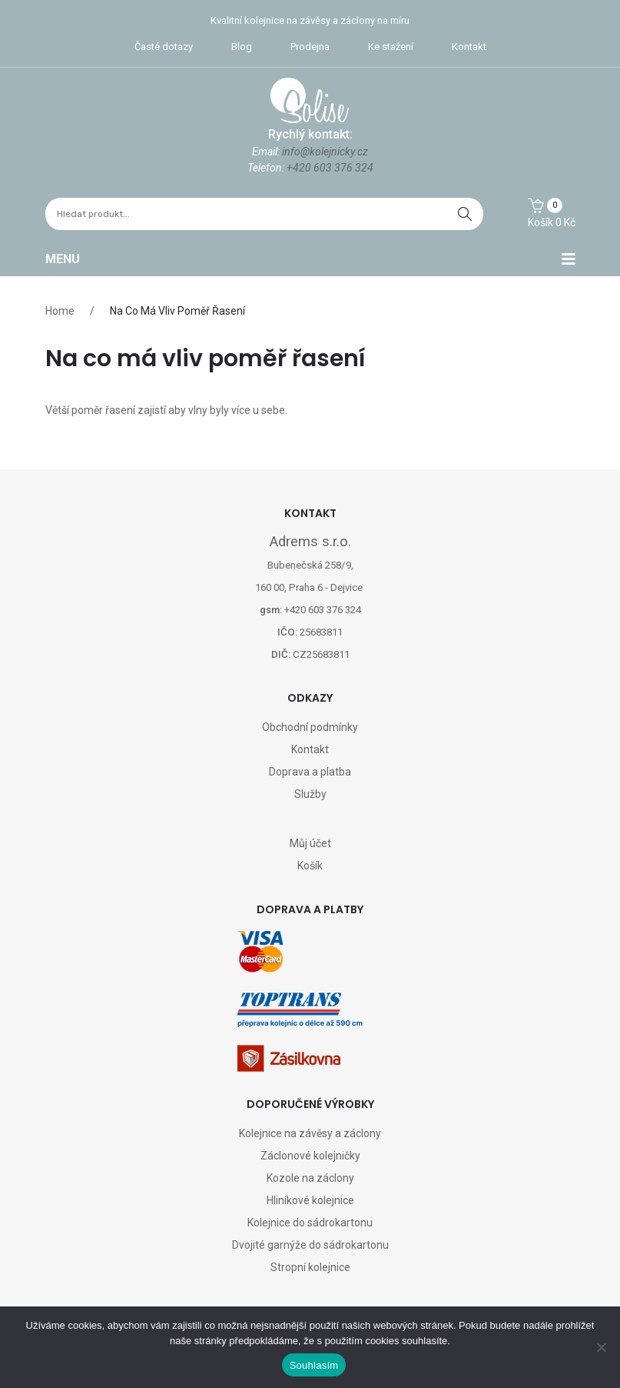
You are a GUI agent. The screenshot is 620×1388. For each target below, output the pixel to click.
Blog (241, 47)
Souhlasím (314, 1365)
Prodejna (310, 47)
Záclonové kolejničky (310, 1155)
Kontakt (469, 47)
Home (60, 311)
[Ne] (600, 1347)
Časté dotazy (163, 47)
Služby (310, 794)
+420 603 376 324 (330, 168)
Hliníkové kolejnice (310, 1200)
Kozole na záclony (310, 1178)
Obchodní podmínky (310, 727)
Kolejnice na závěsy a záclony (310, 1133)
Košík (310, 865)
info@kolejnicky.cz (325, 151)
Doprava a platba (310, 772)
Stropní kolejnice (310, 1267)
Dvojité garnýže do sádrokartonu (310, 1245)
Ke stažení (390, 47)
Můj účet (310, 843)
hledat (464, 214)
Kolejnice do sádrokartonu (310, 1222)
